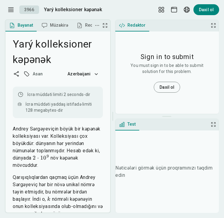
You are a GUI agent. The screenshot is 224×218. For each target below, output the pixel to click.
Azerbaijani (83, 74)
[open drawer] (11, 10)
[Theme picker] (174, 10)
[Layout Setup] (161, 10)
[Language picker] (187, 10)
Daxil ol (206, 9)
